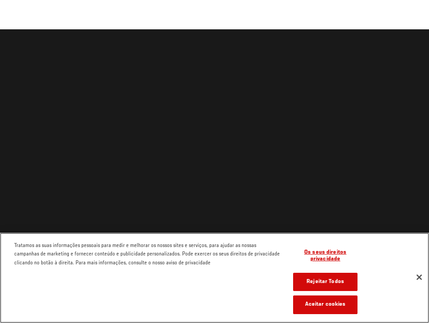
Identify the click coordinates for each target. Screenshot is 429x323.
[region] (214, 278)
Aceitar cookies (325, 304)
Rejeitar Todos (325, 282)
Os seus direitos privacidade (325, 256)
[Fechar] (419, 277)
